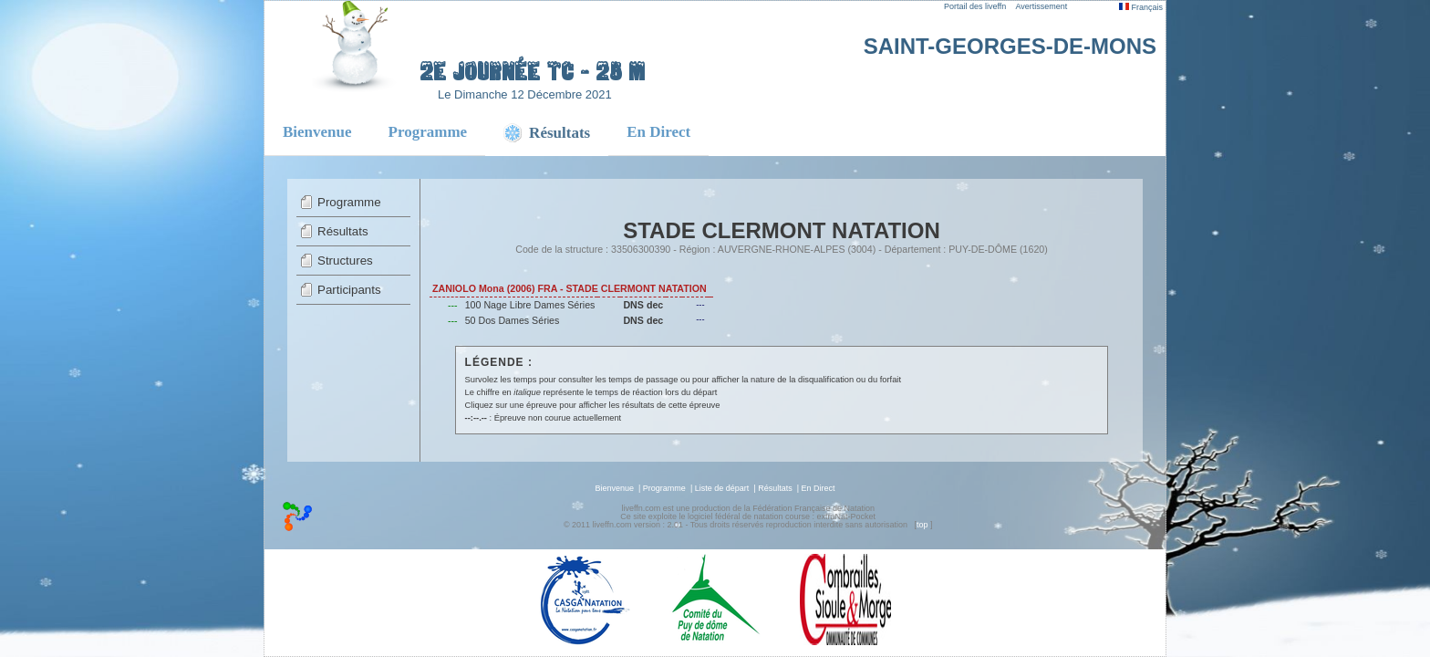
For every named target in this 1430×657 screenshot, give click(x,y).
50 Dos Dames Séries (512, 320)
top (922, 524)
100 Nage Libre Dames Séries (530, 304)
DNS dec (643, 304)
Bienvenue (317, 132)
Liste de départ (722, 488)
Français (1141, 7)
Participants (349, 290)
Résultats (342, 231)
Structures (345, 260)
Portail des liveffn (975, 6)
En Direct (658, 132)
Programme (428, 132)
